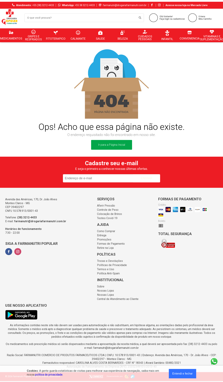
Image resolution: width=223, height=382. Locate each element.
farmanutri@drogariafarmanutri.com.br (125, 5)
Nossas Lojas (105, 290)
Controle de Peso (107, 209)
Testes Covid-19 (107, 218)
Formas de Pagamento (111, 243)
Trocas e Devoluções (110, 261)
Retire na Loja (105, 248)
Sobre (100, 286)
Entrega (101, 235)
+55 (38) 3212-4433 (43, 5)
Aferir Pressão (106, 205)
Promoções (104, 239)
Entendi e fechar (182, 373)
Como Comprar (106, 231)
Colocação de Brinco (109, 214)
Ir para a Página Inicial (111, 144)
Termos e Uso (105, 269)
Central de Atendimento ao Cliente (118, 299)
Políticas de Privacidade (112, 265)
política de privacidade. (49, 374)
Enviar (146, 178)
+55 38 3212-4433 (85, 5)
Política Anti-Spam (108, 273)
